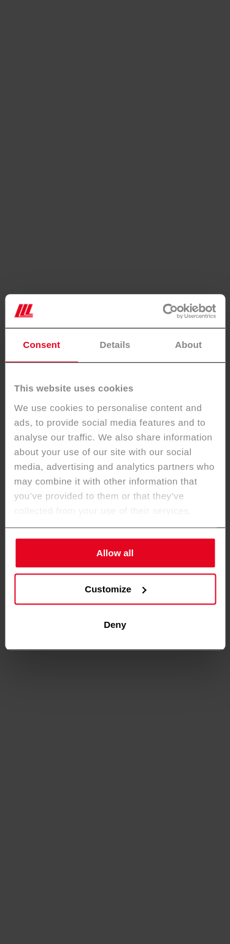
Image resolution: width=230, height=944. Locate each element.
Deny (115, 624)
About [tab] (188, 344)
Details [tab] (115, 344)
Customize (115, 589)
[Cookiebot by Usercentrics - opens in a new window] (164, 311)
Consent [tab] (41, 344)
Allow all (115, 553)
